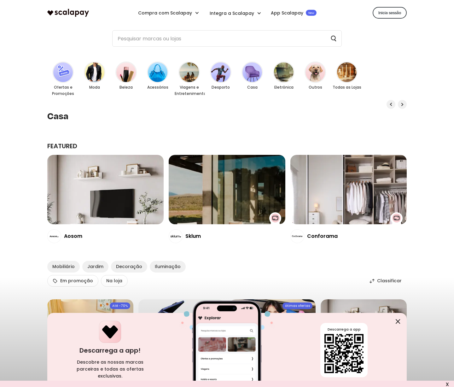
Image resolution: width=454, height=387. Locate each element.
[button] (235, 12)
